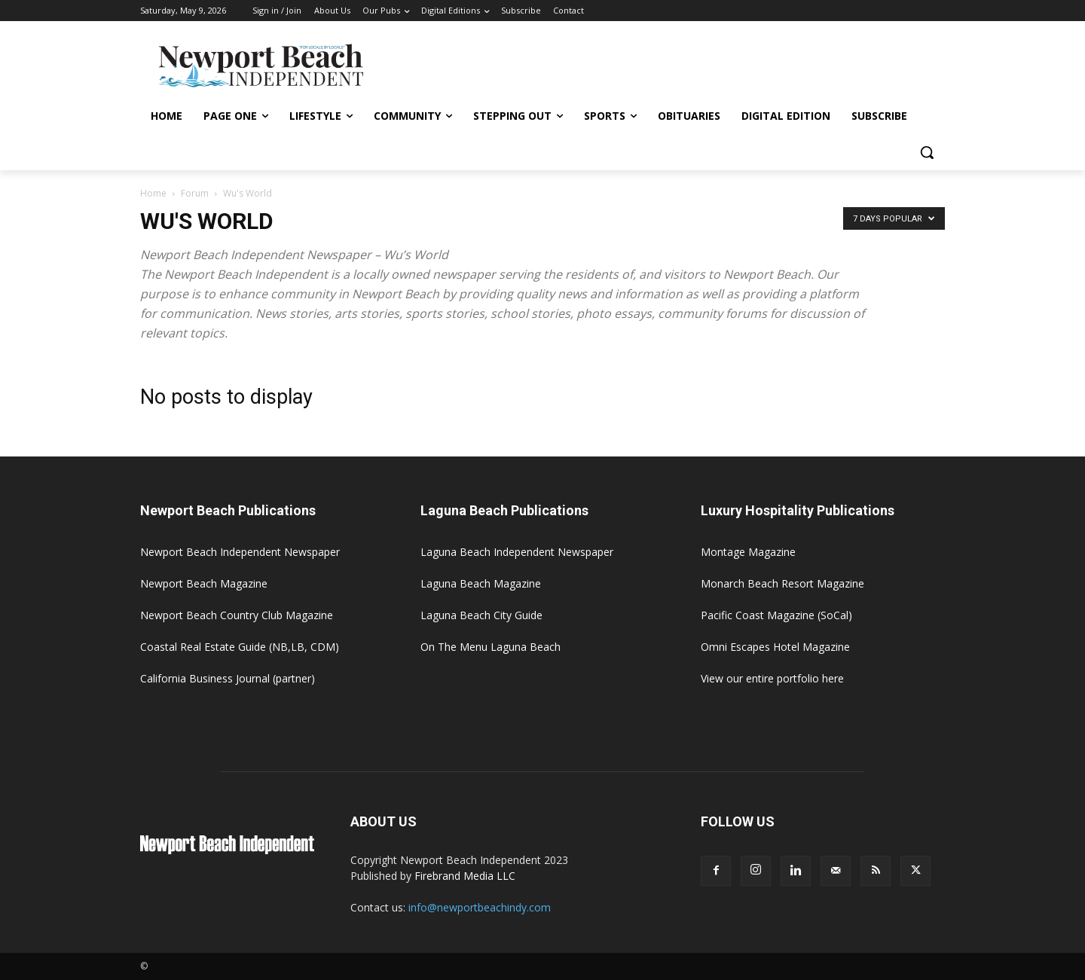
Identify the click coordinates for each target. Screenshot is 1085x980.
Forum (195, 193)
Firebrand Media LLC (464, 876)
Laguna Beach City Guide (481, 615)
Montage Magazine (748, 552)
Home (153, 193)
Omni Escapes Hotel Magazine (775, 647)
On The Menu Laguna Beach (490, 647)
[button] (927, 152)
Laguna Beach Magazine (480, 583)
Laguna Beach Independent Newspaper (516, 552)
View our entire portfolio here (772, 678)
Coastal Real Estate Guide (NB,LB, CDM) (239, 647)
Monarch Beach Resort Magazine (782, 583)
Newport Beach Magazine (203, 583)
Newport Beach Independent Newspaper (240, 552)
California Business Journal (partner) (227, 678)
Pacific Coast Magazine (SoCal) (776, 615)
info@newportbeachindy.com (479, 907)
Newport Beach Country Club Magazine (236, 615)
